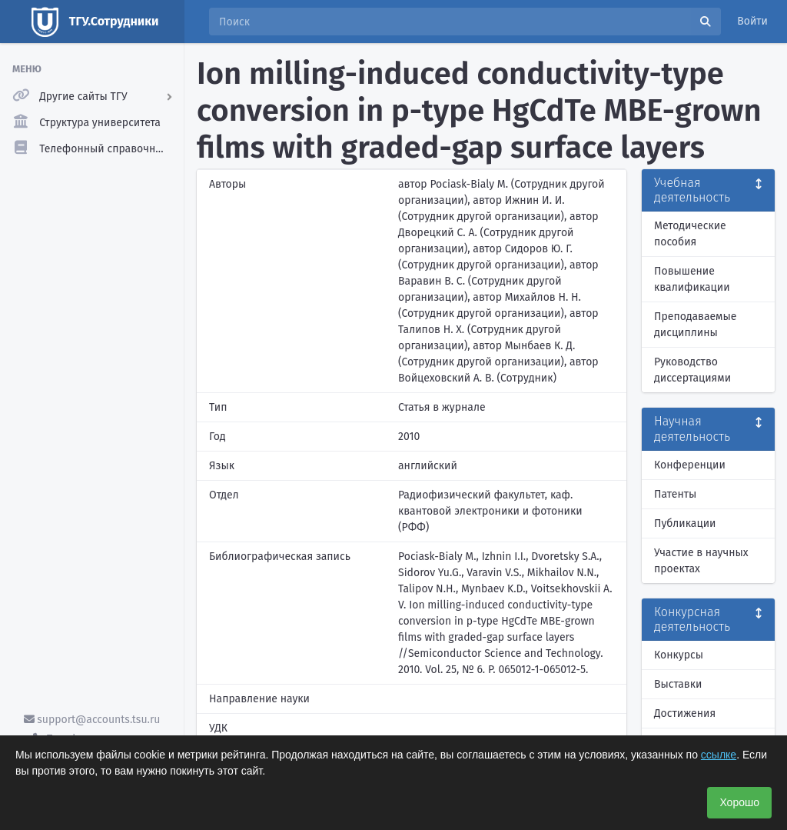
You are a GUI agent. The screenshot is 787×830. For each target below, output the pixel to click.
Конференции (690, 465)
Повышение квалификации (692, 279)
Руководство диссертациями (692, 370)
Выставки (678, 684)
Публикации (685, 523)
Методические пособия (690, 233)
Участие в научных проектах (701, 560)
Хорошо (739, 802)
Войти (752, 21)
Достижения (685, 713)
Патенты (675, 494)
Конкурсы (678, 655)
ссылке (718, 754)
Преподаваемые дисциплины (695, 324)
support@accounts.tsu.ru (92, 719)
